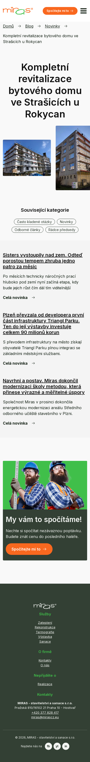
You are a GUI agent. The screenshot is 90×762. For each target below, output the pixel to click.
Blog (29, 26)
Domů (8, 26)
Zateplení (45, 622)
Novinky (52, 26)
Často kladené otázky (34, 222)
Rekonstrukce (45, 627)
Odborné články (27, 230)
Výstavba (45, 637)
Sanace (45, 641)
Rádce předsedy (61, 230)
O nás (45, 665)
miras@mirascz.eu (45, 717)
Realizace (45, 684)
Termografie (45, 632)
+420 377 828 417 (45, 712)
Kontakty (45, 660)
